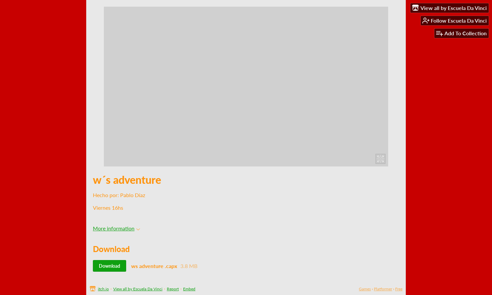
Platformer (383, 288)
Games (365, 288)
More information (116, 228)
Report (173, 288)
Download (109, 266)
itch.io (103, 288)
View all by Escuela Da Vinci (137, 288)
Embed (189, 288)
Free (398, 288)
